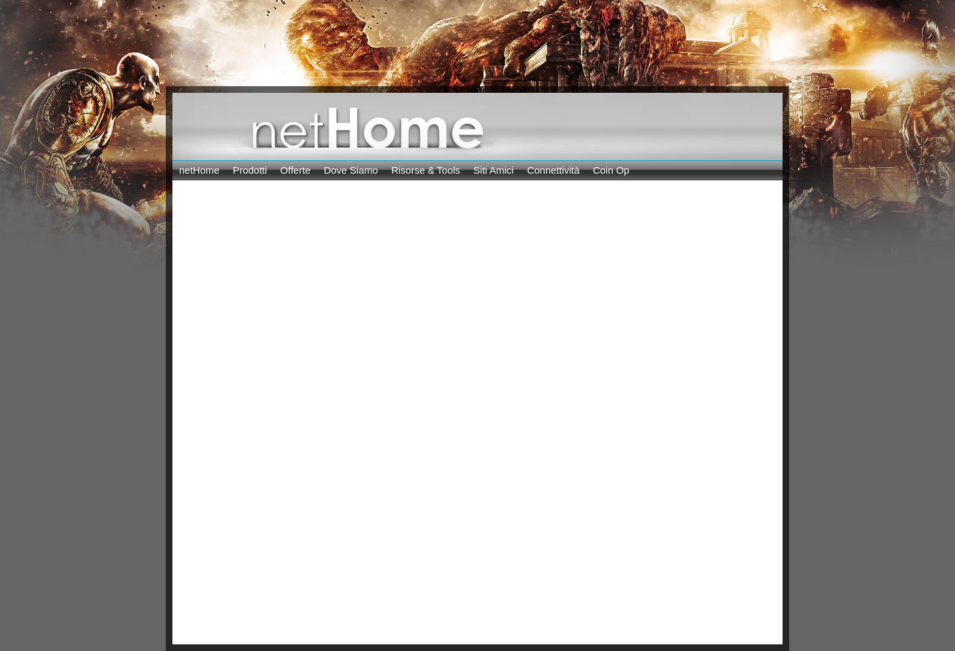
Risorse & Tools (425, 170)
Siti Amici (494, 170)
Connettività (553, 170)
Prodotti (250, 170)
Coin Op (611, 170)
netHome (199, 170)
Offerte (296, 170)
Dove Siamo (351, 170)
